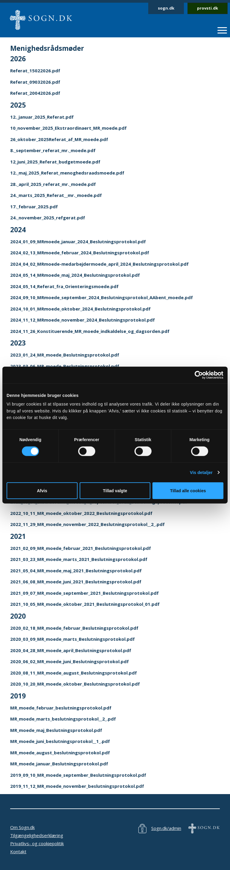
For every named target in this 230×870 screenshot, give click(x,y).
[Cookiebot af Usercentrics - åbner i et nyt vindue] (197, 375)
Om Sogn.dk (22, 827)
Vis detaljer (201, 472)
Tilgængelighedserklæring (36, 835)
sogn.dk (166, 8)
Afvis (42, 490)
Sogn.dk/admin (166, 828)
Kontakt (18, 851)
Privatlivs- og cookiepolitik (37, 843)
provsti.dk (207, 8)
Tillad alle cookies (188, 490)
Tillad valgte (115, 490)
